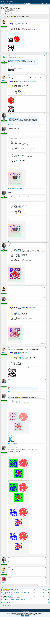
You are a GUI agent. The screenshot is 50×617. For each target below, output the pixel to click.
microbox (3, 18)
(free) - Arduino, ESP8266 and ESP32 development (11, 12)
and (12, 124)
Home (2, 3)
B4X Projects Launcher (19, 68)
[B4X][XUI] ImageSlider (11, 602)
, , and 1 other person (15, 188)
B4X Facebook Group (11, 5)
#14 (45, 557)
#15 (45, 567)
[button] (6, 3)
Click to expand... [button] (26, 403)
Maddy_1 (3, 582)
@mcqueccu (9, 77)
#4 (45, 113)
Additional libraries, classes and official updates (14, 597)
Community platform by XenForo (25, 611)
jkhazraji (4, 590)
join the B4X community (20, 13)
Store (15, 3)
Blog (25, 3)
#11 (45, 379)
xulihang (46, 593)
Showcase (11, 3)
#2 (45, 55)
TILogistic (3, 118)
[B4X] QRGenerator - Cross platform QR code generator (16, 60)
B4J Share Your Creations (13, 590)
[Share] (47, 20)
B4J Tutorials (10, 594)
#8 (45, 287)
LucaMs (46, 597)
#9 (45, 297)
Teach (22, 3)
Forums (28, 3)
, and (13, 443)
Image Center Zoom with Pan (14, 589)
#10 (45, 347)
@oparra (9, 288)
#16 (45, 577)
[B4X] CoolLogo (10, 596)
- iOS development (6, 11)
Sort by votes (47, 53)
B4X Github (16, 5)
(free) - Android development (8, 9)
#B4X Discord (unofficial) (3, 5)
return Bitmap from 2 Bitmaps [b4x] (13, 118)
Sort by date (43, 53)
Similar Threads (13, 18)
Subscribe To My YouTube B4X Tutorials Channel (14, 66)
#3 (45, 75)
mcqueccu (3, 60)
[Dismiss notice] (48, 7)
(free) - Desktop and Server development (10, 10)
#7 (45, 243)
